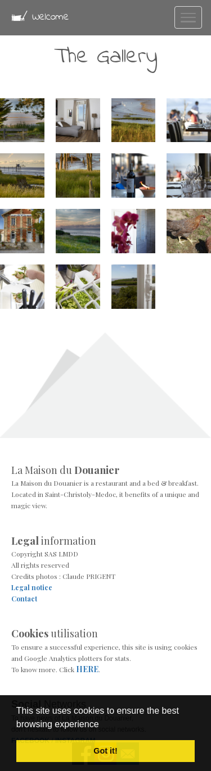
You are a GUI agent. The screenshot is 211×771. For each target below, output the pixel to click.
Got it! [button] (105, 750)
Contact (24, 598)
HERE (87, 669)
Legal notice (31, 587)
